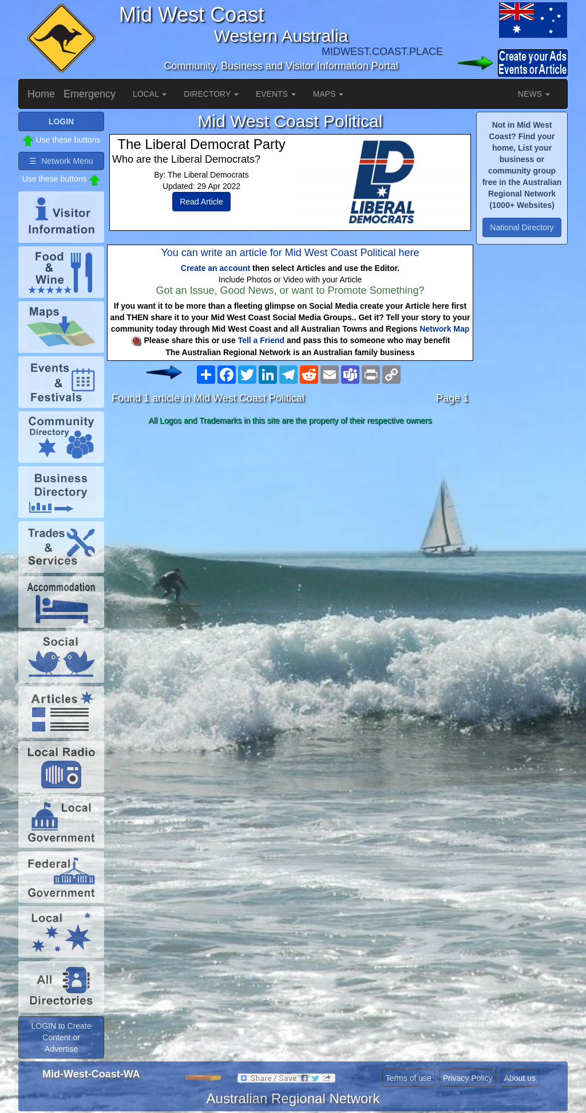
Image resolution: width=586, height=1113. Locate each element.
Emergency (90, 94)
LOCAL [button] (150, 94)
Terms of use (408, 1078)
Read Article (201, 201)
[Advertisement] (290, 520)
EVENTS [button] (276, 94)
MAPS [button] (328, 94)
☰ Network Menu (61, 161)
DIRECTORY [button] (211, 94)
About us (520, 1078)
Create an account (215, 268)
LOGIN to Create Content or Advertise (61, 1037)
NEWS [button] (534, 94)
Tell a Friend (261, 340)
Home (41, 94)
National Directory (521, 227)
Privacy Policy (468, 1078)
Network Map (444, 328)
